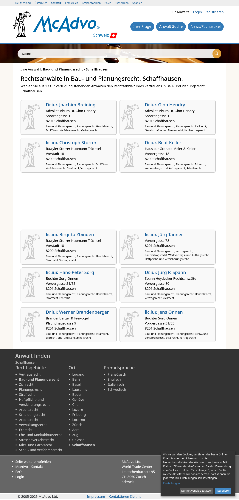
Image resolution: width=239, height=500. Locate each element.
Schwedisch (117, 389)
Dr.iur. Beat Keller (163, 142)
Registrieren (214, 12)
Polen (107, 3)
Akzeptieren (223, 490)
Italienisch (116, 384)
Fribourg (79, 414)
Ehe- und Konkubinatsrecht (40, 434)
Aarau (77, 429)
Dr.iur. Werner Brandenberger (77, 312)
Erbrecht (25, 429)
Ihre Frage (142, 26)
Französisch (117, 374)
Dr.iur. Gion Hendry (165, 104)
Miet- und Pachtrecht (35, 445)
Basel (76, 384)
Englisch (114, 379)
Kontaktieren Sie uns (125, 496)
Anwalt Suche (171, 26)
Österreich (41, 3)
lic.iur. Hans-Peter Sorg (70, 272)
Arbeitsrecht (28, 409)
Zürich (77, 424)
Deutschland (23, 3)
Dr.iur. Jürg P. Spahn (165, 272)
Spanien (137, 3)
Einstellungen (171, 483)
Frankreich (71, 3)
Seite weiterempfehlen (33, 461)
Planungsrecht (30, 389)
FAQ (18, 471)
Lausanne (80, 389)
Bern (76, 379)
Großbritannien (91, 3)
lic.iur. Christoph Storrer (71, 142)
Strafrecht (27, 394)
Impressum (96, 496)
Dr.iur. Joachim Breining (71, 104)
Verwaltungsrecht (33, 424)
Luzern (77, 409)
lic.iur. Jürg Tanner (164, 234)
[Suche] (216, 53)
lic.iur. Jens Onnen (164, 312)
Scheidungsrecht (32, 414)
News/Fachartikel (206, 26)
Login (197, 12)
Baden (77, 394)
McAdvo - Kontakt (29, 466)
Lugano (78, 374)
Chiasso (78, 440)
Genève (78, 399)
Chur (76, 404)
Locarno (78, 419)
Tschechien (122, 3)
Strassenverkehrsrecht (36, 440)
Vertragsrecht (30, 374)
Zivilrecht (26, 384)
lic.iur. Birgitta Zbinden (70, 234)
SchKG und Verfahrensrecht (40, 450)
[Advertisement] (119, 202)
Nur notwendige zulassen (196, 490)
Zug (75, 434)
